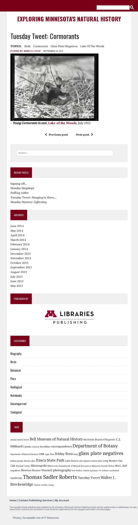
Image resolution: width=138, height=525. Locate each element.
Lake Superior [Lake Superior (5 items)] (85, 461)
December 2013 (20, 254)
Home (13, 500)
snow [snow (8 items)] (86, 470)
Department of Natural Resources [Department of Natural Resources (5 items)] (24, 454)
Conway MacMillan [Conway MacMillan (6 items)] (41, 446)
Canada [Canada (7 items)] (27, 446)
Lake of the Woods (92, 46)
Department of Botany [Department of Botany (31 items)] (95, 446)
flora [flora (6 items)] (52, 454)
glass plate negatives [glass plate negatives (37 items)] (101, 453)
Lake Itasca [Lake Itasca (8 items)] (71, 460)
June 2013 (17, 281)
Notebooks (16, 395)
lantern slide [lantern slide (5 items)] (96, 461)
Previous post (56, 135)
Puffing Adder (19, 193)
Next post (84, 135)
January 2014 (19, 249)
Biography (15, 353)
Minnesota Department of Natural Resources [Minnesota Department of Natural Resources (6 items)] (69, 465)
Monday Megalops (22, 188)
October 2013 (19, 263)
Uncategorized (18, 404)
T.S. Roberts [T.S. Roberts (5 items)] (103, 470)
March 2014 (18, 240)
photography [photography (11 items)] (62, 470)
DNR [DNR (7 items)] (41, 454)
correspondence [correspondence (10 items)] (61, 446)
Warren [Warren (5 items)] (37, 485)
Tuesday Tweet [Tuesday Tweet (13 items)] (89, 477)
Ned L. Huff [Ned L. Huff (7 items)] (121, 465)
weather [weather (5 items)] (44, 485)
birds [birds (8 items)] (91, 439)
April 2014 (17, 235)
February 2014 (19, 244)
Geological (16, 387)
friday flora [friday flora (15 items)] (64, 453)
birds (27, 46)
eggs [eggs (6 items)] (47, 454)
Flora (13, 378)
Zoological (16, 412)
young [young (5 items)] (51, 485)
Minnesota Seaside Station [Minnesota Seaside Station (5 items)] (103, 466)
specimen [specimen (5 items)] (94, 470)
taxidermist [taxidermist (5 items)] (114, 470)
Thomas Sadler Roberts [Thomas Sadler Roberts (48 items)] (50, 476)
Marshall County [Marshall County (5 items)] (23, 466)
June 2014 (17, 226)
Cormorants (40, 46)
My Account (62, 500)
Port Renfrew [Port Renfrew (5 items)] (77, 470)
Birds (13, 362)
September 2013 (21, 267)
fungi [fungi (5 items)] (75, 454)
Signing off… (18, 184)
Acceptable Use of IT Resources (41, 517)
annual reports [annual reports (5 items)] (16, 439)
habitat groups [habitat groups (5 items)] (16, 461)
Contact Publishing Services (36, 500)
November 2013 (20, 258)
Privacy (17, 517)
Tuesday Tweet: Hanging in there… (33, 197)
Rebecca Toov (32, 51)
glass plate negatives (64, 46)
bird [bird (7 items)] (86, 439)
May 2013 (16, 286)
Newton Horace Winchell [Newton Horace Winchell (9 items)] (36, 470)
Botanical (15, 370)
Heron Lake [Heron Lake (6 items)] (29, 460)
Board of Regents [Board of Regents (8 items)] (105, 439)
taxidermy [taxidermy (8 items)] (16, 478)
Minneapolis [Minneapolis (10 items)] (39, 466)
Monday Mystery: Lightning (28, 202)
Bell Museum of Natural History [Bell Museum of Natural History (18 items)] (56, 438)
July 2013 (16, 277)
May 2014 (16, 231)
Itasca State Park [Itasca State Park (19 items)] (50, 460)
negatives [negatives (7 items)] (15, 470)
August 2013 (18, 272)
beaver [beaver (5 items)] (26, 439)
